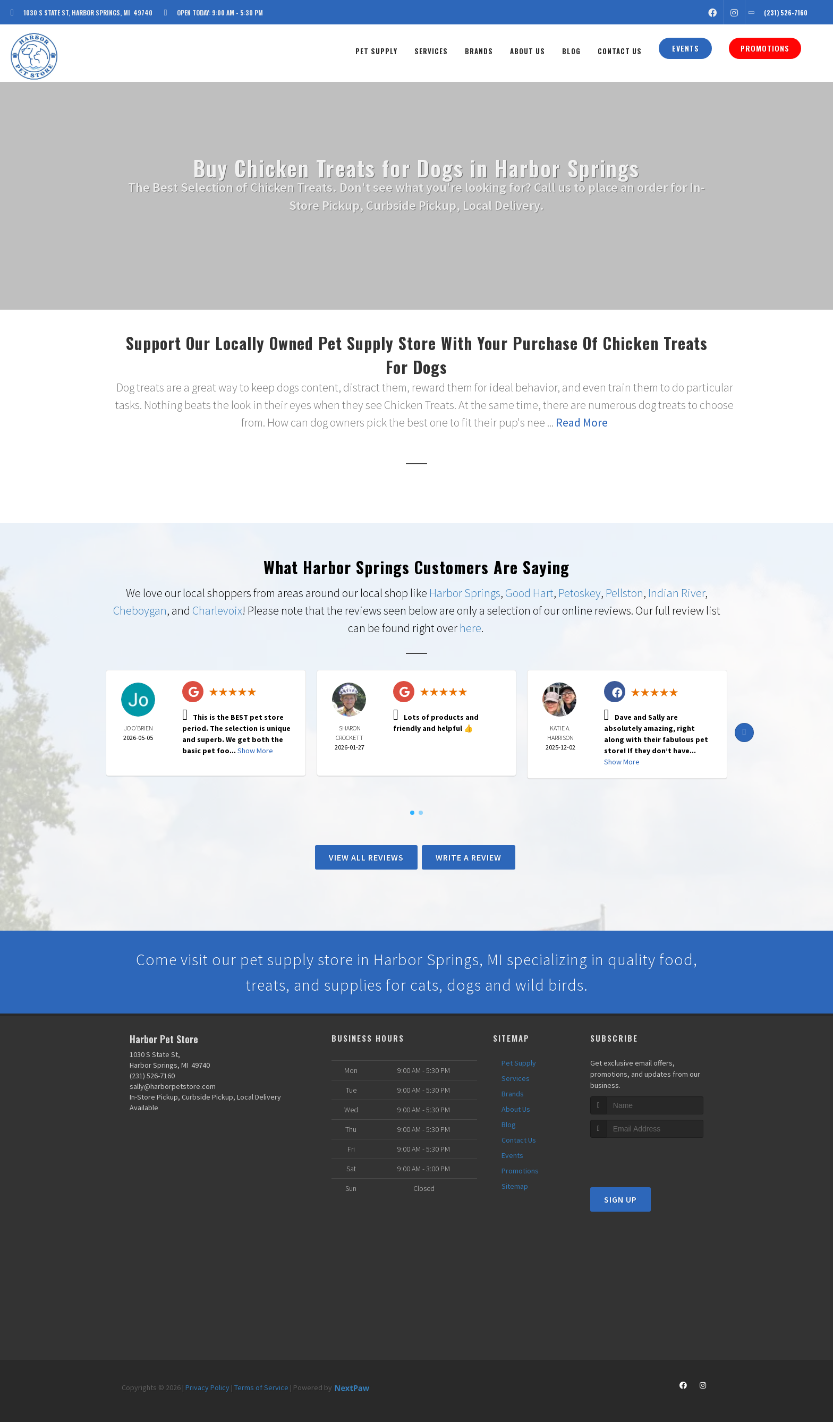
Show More (255, 750)
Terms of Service (261, 1387)
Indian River (676, 592)
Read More (582, 422)
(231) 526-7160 (152, 1075)
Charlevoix (217, 610)
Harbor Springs (464, 592)
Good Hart (529, 592)
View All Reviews (366, 857)
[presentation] (646, 1157)
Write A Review (469, 857)
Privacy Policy (207, 1387)
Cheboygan (140, 610)
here (470, 627)
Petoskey (579, 592)
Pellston (624, 592)
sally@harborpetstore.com (173, 1086)
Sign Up (620, 1199)
